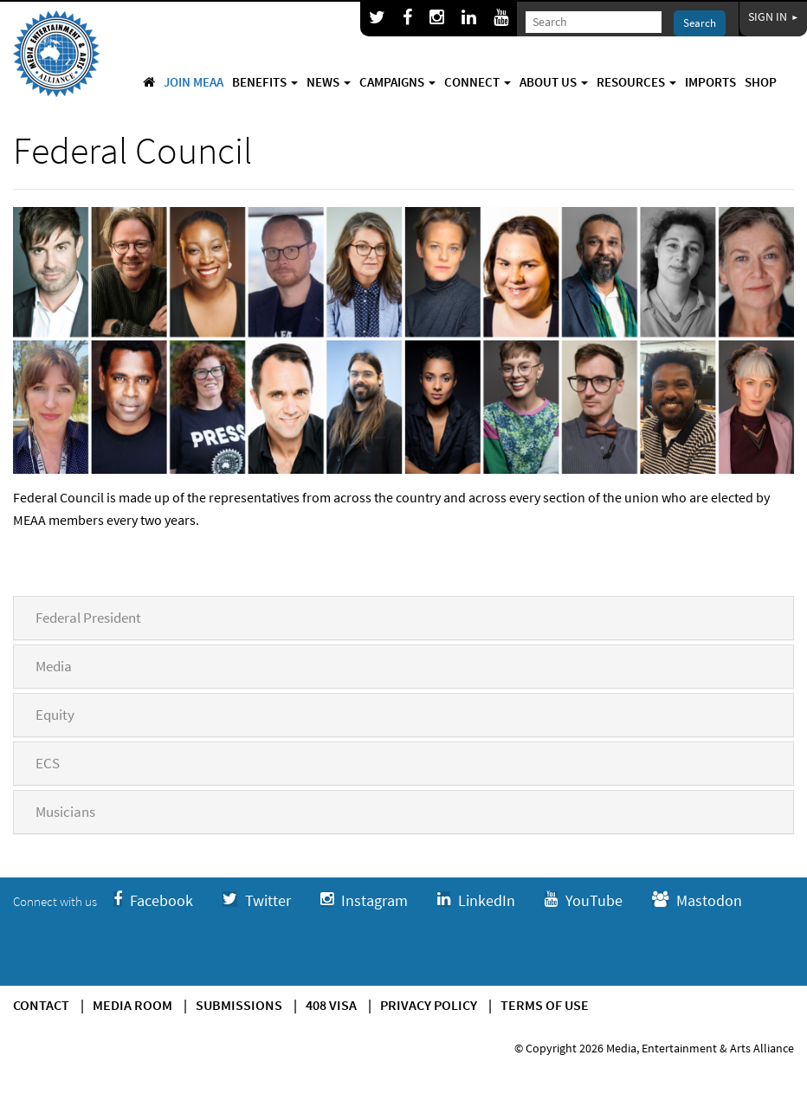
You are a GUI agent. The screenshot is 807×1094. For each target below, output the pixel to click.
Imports (710, 82)
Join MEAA (193, 82)
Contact (41, 1004)
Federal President (88, 617)
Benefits (265, 82)
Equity (55, 714)
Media (54, 666)
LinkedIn (476, 900)
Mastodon (697, 900)
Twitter (257, 900)
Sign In (773, 16)
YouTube (584, 900)
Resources (636, 82)
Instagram (364, 900)
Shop (761, 82)
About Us (554, 82)
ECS (48, 763)
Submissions (239, 1004)
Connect (477, 82)
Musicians (65, 811)
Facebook (153, 900)
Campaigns (397, 82)
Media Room (132, 1004)
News (329, 82)
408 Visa (331, 1004)
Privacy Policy (428, 1004)
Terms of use (544, 1004)
